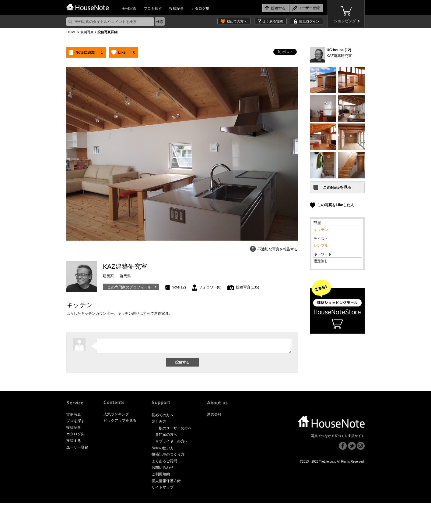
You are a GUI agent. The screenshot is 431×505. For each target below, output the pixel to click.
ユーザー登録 (77, 449)
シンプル (321, 245)
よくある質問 (273, 21)
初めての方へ (237, 21)
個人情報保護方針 (166, 483)
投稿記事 (176, 8)
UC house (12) (339, 50)
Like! (122, 52)
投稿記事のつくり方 (168, 456)
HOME (71, 32)
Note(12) (179, 287)
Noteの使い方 (163, 450)
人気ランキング (116, 416)
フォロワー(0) (210, 287)
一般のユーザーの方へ (173, 430)
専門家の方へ (166, 436)
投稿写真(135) (247, 287)
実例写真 (129, 8)
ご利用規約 (161, 476)
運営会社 (214, 416)
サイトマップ (162, 489)
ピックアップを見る (119, 422)
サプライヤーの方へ (171, 443)
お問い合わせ (162, 469)
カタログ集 (200, 8)
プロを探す (153, 8)
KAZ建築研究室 (339, 56)
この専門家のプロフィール (129, 287)
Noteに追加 (85, 52)
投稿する (73, 442)
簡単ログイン (309, 21)
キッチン (321, 229)
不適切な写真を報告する (278, 249)
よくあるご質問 (164, 463)
